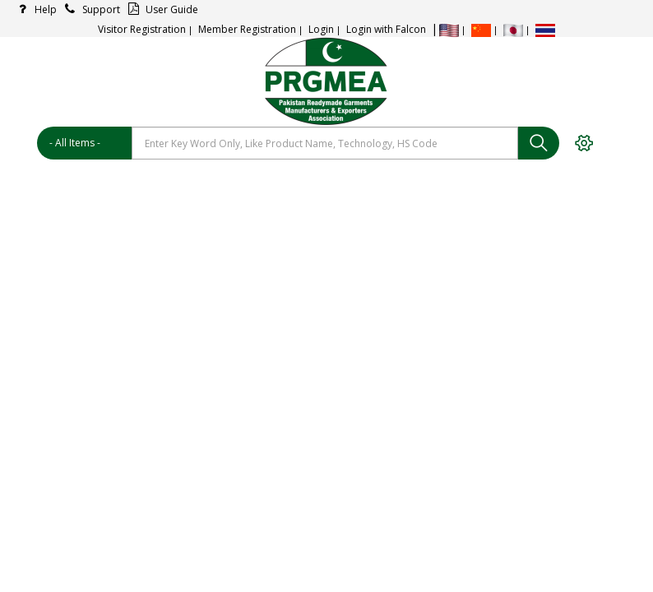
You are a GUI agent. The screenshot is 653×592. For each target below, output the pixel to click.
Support (90, 9)
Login (321, 29)
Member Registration (247, 29)
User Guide (160, 9)
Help (34, 9)
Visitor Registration (142, 29)
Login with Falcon (386, 29)
